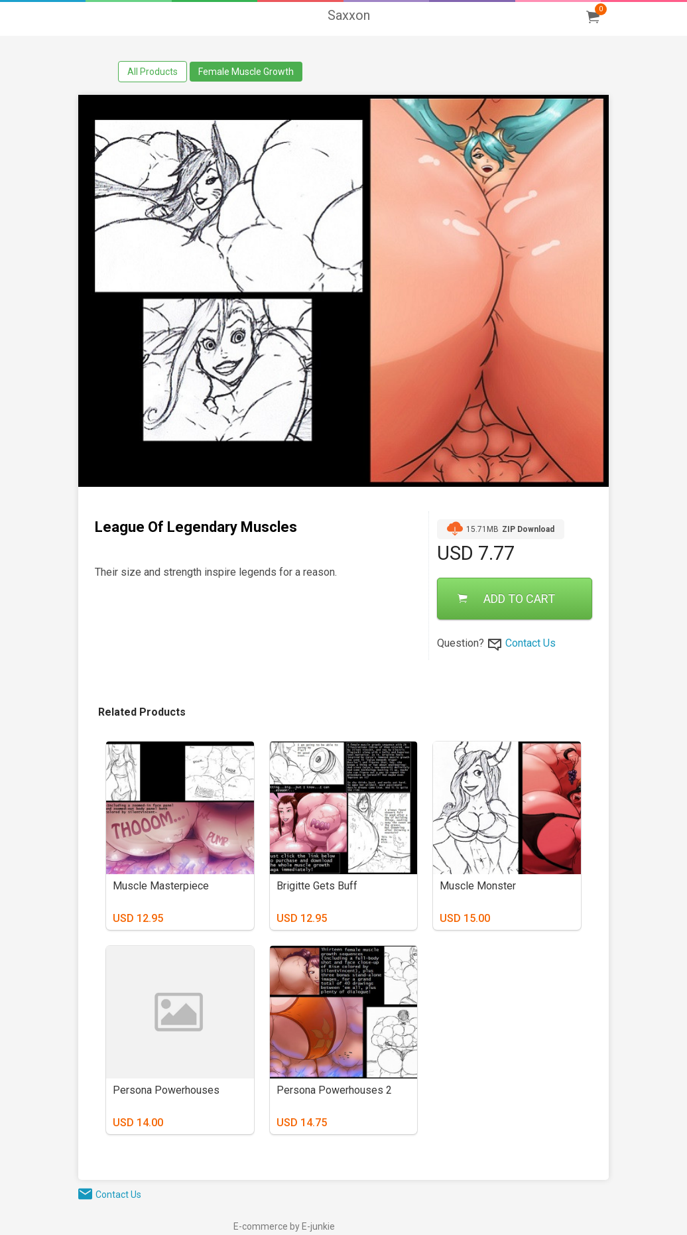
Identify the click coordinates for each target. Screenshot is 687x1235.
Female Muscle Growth (246, 71)
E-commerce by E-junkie (284, 1226)
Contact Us (530, 643)
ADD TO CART (506, 599)
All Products (152, 71)
